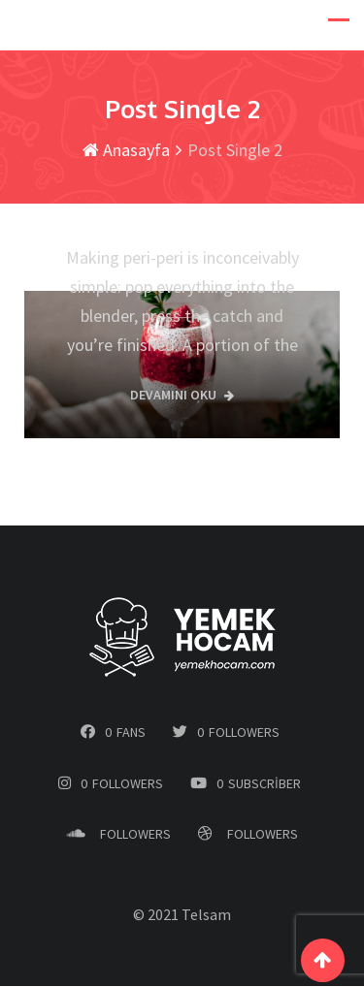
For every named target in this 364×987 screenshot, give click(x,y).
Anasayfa (126, 151)
